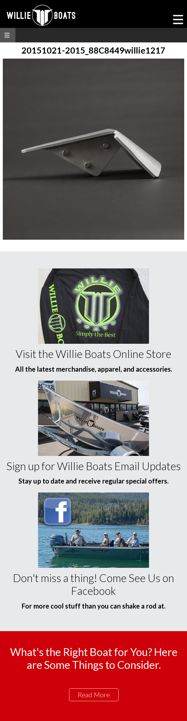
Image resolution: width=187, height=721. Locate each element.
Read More (94, 695)
